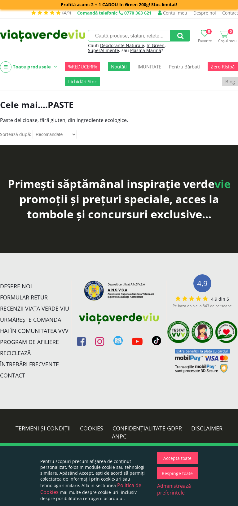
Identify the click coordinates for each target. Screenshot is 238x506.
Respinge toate (177, 473)
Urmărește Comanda (30, 319)
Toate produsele (28, 67)
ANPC (119, 436)
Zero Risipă (223, 66)
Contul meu (172, 13)
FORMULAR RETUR (24, 297)
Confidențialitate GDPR (147, 428)
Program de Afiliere (29, 342)
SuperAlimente (103, 50)
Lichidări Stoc (82, 81)
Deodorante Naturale (122, 45)
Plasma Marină (145, 50)
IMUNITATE (149, 66)
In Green (156, 45)
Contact (230, 13)
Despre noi (204, 13)
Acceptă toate (177, 458)
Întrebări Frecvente (29, 364)
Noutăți (119, 66)
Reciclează (15, 353)
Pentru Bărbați (184, 66)
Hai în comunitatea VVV (34, 330)
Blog (230, 81)
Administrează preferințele (174, 489)
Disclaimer (207, 428)
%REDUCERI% (82, 66)
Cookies (91, 428)
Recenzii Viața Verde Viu (34, 308)
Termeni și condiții (43, 428)
